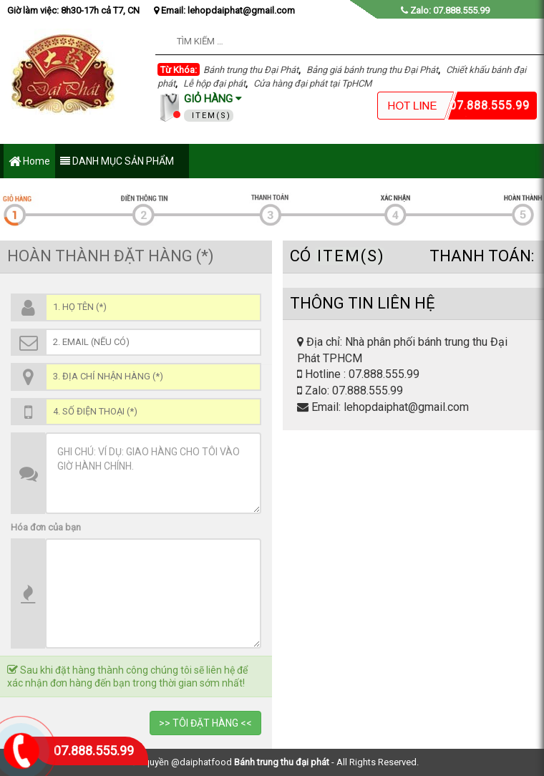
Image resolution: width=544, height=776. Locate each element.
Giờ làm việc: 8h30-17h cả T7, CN (73, 10)
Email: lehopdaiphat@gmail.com (224, 10)
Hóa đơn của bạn (46, 527)
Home (29, 162)
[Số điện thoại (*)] (153, 412)
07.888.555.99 (94, 750)
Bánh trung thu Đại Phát (250, 69)
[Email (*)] (153, 343)
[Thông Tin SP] (153, 593)
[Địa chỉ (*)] (153, 377)
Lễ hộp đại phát (214, 83)
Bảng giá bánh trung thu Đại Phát (372, 69)
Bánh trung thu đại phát (281, 762)
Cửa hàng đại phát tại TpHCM (312, 83)
